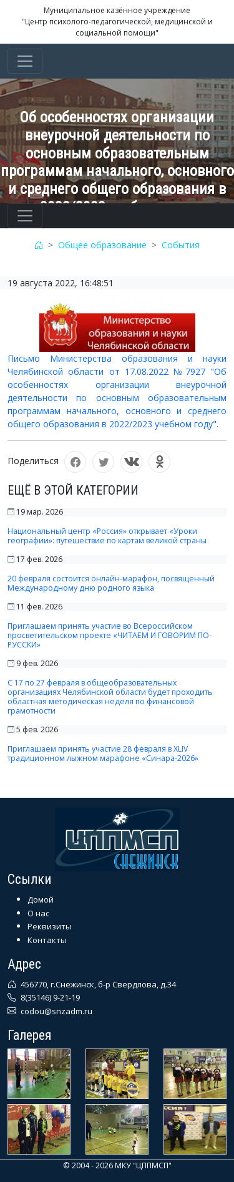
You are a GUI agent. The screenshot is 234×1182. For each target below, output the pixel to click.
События (181, 245)
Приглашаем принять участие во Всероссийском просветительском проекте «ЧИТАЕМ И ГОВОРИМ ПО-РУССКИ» (109, 635)
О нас (38, 913)
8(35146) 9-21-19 (49, 997)
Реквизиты (49, 926)
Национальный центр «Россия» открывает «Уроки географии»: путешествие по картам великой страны (107, 536)
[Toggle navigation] (24, 61)
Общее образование (102, 245)
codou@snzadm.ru (55, 1011)
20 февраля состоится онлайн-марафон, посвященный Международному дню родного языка (111, 583)
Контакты (47, 940)
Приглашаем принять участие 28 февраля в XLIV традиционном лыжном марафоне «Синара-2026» (102, 753)
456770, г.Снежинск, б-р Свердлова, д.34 (97, 984)
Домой (40, 899)
